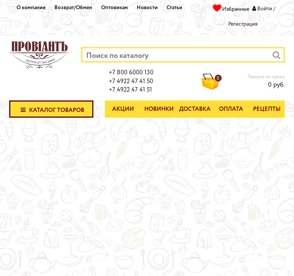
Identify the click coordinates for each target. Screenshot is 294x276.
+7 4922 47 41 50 (131, 81)
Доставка (195, 109)
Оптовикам (114, 8)
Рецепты (267, 109)
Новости (147, 8)
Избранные (235, 9)
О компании (31, 8)
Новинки (159, 109)
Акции (123, 109)
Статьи (174, 8)
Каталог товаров (51, 110)
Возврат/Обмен (73, 8)
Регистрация (243, 24)
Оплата (231, 109)
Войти (264, 9)
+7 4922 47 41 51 (130, 90)
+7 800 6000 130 (131, 73)
